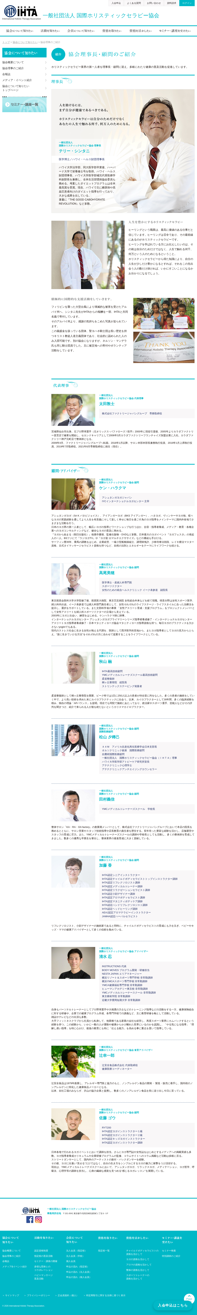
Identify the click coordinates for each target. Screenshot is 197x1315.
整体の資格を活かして (137, 1270)
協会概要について (13, 62)
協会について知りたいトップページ (15, 88)
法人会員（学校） (75, 1256)
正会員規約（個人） (68, 1295)
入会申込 (116, 3)
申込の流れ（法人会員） (79, 1272)
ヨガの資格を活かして (137, 1259)
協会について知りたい (25, 42)
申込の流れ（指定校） (77, 1266)
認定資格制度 (41, 1250)
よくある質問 (134, 3)
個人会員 (70, 1261)
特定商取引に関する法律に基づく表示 (105, 1295)
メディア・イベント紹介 (17, 80)
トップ (6, 42)
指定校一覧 (104, 1250)
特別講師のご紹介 (171, 1256)
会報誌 (6, 74)
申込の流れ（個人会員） (79, 1277)
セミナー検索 (169, 1250)
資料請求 (171, 3)
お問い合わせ (154, 3)
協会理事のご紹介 (13, 68)
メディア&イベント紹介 (14, 1266)
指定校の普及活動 (43, 1256)
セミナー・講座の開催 (45, 1261)
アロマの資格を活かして (139, 1264)
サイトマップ (12, 1295)
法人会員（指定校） (76, 1250)
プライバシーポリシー (38, 1295)
